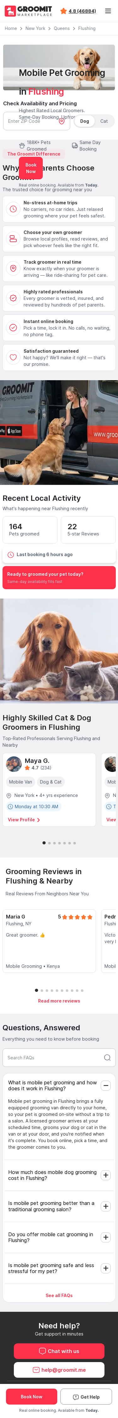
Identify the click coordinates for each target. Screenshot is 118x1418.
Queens (62, 28)
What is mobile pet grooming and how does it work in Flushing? (52, 1085)
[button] (44, 842)
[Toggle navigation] (108, 11)
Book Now (31, 168)
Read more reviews (59, 1000)
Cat (104, 121)
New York (35, 28)
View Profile (24, 820)
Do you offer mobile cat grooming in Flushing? (50, 1237)
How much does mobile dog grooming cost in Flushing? (52, 1175)
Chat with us (59, 1351)
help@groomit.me (59, 1370)
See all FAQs (59, 1295)
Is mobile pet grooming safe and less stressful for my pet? (51, 1268)
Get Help (86, 1397)
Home (11, 28)
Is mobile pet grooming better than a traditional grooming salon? (51, 1206)
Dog (84, 121)
